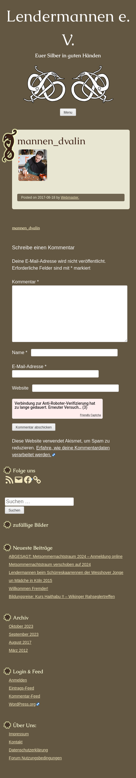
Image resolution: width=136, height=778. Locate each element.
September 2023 (24, 634)
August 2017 (20, 642)
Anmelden (18, 680)
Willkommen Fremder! (28, 588)
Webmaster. (70, 198)
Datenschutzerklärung (28, 750)
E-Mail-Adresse (29, 366)
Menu (68, 112)
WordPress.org (22, 704)
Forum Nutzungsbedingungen (35, 758)
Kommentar (25, 281)
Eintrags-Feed (21, 688)
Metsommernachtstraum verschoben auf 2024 (50, 564)
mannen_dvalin (26, 227)
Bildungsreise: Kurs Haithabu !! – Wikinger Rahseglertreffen (62, 596)
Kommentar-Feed (24, 696)
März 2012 (18, 650)
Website (20, 388)
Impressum (19, 734)
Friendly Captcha (90, 415)
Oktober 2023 (21, 626)
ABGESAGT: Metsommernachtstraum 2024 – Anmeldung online (66, 556)
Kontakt (15, 742)
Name (19, 352)
